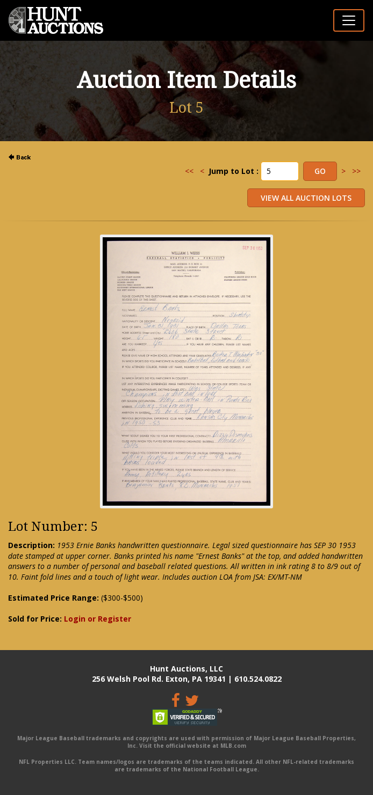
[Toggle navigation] (348, 20)
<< (189, 171)
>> (356, 171)
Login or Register (97, 619)
